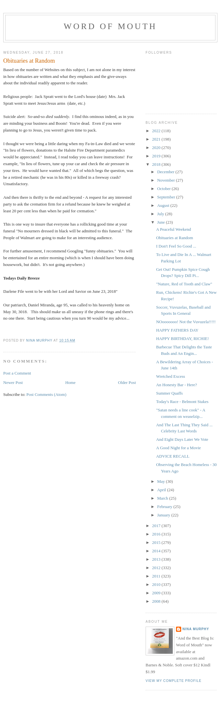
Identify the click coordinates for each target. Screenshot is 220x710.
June (161, 222)
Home (70, 382)
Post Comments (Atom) (47, 394)
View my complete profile (174, 681)
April (162, 489)
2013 (156, 559)
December (166, 171)
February (165, 506)
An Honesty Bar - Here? (176, 384)
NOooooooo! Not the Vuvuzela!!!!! (185, 321)
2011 (156, 576)
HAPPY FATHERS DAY (177, 330)
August (163, 205)
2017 (156, 525)
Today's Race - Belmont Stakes (182, 401)
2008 (156, 601)
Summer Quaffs (169, 393)
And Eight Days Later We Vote (182, 439)
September (166, 197)
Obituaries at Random (174, 237)
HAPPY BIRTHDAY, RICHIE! (182, 338)
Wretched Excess (170, 376)
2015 (156, 542)
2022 (156, 130)
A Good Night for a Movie (178, 447)
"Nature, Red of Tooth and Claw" (184, 283)
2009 (156, 592)
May (161, 481)
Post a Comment (17, 373)
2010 (156, 584)
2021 (156, 139)
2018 (156, 164)
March (163, 498)
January (164, 515)
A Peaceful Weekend (173, 229)
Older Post (127, 382)
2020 (156, 147)
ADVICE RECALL (172, 456)
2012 (156, 567)
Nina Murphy (195, 629)
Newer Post (13, 382)
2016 (156, 534)
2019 (156, 156)
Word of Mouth (110, 26)
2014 (156, 550)
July (161, 213)
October (164, 188)
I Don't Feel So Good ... (176, 246)
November (166, 180)
